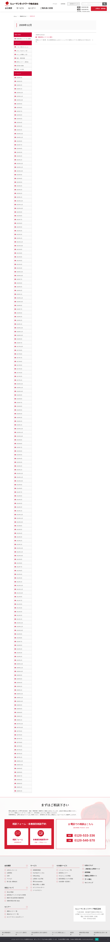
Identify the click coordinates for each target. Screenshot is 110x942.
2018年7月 (19, 342)
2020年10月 (19, 275)
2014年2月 (19, 507)
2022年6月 (19, 223)
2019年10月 (19, 301)
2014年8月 (19, 488)
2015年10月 (19, 436)
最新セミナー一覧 (12, 913)
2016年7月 (19, 402)
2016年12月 (19, 384)
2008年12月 (19, 693)
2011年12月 (19, 585)
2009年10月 (19, 671)
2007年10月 (19, 727)
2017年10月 (19, 346)
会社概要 (7, 866)
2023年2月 (19, 193)
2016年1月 (19, 425)
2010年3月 (19, 652)
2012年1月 (19, 581)
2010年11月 (19, 626)
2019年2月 (19, 320)
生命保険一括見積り (65, 882)
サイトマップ (89, 884)
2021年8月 (19, 253)
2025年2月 (19, 130)
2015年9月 (19, 440)
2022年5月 (19, 227)
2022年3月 (19, 230)
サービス (20, 9)
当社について (9, 888)
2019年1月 (19, 324)
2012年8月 (19, 563)
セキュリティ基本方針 (22, 934)
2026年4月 (19, 77)
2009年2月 (19, 686)
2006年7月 (19, 776)
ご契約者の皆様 (46, 9)
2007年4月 (19, 750)
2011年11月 (19, 589)
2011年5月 (19, 604)
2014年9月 (19, 484)
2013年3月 (19, 537)
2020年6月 (19, 283)
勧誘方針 (72, 934)
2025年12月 (19, 92)
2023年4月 (19, 186)
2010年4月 (19, 649)
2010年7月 (19, 641)
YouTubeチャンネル (39, 873)
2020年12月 (19, 271)
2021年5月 (19, 260)
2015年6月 (19, 451)
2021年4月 (19, 264)
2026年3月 (19, 81)
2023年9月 (19, 174)
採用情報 (62, 3)
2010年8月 (19, 638)
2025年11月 (19, 96)
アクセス (54, 3)
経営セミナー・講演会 (22, 62)
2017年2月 (19, 376)
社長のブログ (89, 865)
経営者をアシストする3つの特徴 (17, 896)
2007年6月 (19, 742)
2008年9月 (19, 705)
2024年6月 (19, 148)
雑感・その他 (20, 69)
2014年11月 (19, 477)
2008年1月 (19, 720)
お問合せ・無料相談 (100, 8)
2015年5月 (19, 454)
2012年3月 (19, 578)
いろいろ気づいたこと (22, 47)
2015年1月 (19, 469)
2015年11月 (19, 432)
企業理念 (10, 873)
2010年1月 (19, 660)
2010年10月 (19, 630)
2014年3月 (19, 503)
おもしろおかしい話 (21, 50)
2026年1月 (19, 89)
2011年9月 (19, 596)
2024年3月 (19, 152)
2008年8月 (19, 708)
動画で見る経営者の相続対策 (16, 899)
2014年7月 (19, 492)
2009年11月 (19, 667)
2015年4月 (19, 458)
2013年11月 (19, 518)
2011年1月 (19, 619)
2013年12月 (19, 514)
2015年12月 (19, 428)
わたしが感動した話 (21, 54)
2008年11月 (19, 697)
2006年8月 (19, 772)
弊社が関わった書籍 (39, 885)
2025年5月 (19, 118)
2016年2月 (19, 421)
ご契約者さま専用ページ (93, 869)
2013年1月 (19, 544)
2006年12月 (19, 761)
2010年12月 (19, 623)
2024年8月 (19, 141)
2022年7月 (19, 219)
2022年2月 (19, 234)
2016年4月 (19, 413)
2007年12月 (19, 723)
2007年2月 (19, 753)
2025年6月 (19, 115)
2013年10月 (19, 522)
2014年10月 (19, 481)
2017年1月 (19, 380)
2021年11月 (19, 242)
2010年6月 (19, 645)
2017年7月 (19, 357)
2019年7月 (19, 309)
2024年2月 (19, 156)
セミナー (32, 9)
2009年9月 (19, 675)
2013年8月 (19, 525)
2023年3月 (19, 189)
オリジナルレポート (39, 888)
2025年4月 (19, 122)
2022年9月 (19, 212)
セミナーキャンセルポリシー (16, 919)
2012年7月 (19, 567)
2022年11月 (19, 204)
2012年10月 (19, 555)
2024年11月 (19, 137)
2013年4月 (19, 533)
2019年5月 (19, 313)
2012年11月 (19, 552)
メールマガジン (38, 891)
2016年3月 (19, 417)
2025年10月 (19, 100)
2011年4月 (19, 608)
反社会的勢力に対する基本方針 (40, 934)
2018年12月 (19, 328)
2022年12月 (19, 201)
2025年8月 (19, 107)
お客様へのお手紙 (38, 879)
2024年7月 (19, 145)
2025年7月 (19, 111)
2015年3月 (19, 462)
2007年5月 (19, 746)
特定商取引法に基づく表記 (99, 934)
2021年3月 (19, 268)
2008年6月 (19, 712)
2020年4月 (19, 286)
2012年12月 (19, 548)
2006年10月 (19, 764)
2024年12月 (19, 133)
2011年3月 (19, 611)
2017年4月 (19, 369)
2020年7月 (19, 279)
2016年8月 (19, 399)
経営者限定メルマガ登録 (66, 879)
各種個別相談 (37, 870)
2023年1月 (19, 197)
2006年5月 (19, 783)
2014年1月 (19, 510)
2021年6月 (19, 257)
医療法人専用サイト (92, 876)
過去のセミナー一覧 (13, 916)
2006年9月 (19, 768)
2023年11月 (19, 167)
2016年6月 (19, 406)
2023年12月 (19, 163)
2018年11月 (19, 331)
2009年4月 (19, 682)
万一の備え (89, 880)
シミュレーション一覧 (66, 870)
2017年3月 (19, 372)
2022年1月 (19, 238)
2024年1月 (19, 160)
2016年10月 (19, 391)
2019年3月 (19, 316)
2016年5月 (19, 410)
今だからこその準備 (65, 876)
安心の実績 (10, 893)
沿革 (8, 876)
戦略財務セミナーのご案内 (23, 38)
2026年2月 (19, 85)
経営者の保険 (20, 65)
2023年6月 (19, 178)
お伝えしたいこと (12, 870)
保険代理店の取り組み (14, 902)
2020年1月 (19, 294)
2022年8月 (19, 215)
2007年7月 (19, 738)
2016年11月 (19, 387)
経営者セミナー (64, 873)
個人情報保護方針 (8, 934)
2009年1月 (19, 690)
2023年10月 (19, 171)
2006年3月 (19, 791)
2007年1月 (19, 757)
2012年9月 (19, 559)
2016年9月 (19, 395)
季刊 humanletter (38, 882)
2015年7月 (19, 447)
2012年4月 (19, 574)
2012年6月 (19, 570)
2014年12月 (19, 473)
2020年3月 (19, 290)
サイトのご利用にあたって (59, 934)
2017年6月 (19, 361)
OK (97, 939)
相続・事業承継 (20, 58)
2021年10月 (19, 245)
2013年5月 (19, 529)
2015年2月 (19, 466)
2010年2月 (19, 656)
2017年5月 (19, 365)
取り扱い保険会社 (12, 882)
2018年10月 (19, 335)
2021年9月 (19, 249)
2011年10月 (19, 593)
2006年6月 (19, 779)
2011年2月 (19, 615)
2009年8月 (19, 679)
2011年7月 (19, 600)
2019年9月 (19, 305)
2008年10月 (19, 701)
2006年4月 (19, 787)
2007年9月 (19, 731)
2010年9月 (19, 634)
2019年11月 (19, 298)
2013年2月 (19, 540)
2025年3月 (19, 126)
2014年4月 (19, 499)
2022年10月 (19, 208)
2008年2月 (19, 716)
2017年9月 (19, 350)
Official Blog (36, 876)
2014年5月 (19, 496)
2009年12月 (19, 664)
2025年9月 (19, 103)
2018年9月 (19, 339)
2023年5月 (19, 182)
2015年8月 (19, 443)
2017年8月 (19, 354)
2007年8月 (19, 735)
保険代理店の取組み (83, 934)
